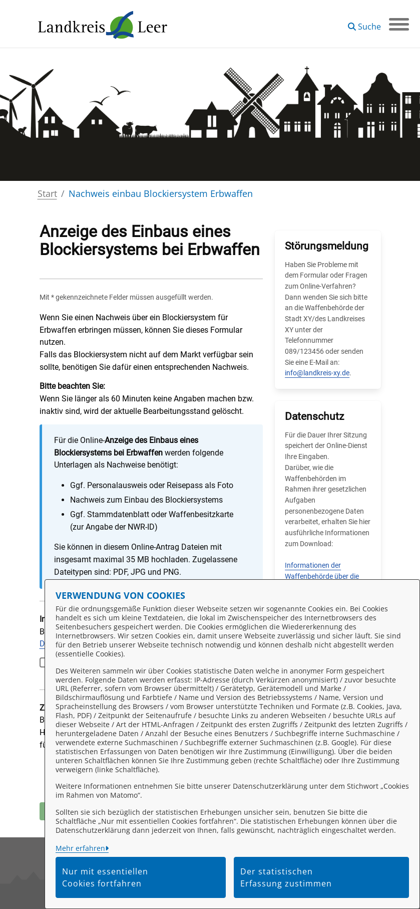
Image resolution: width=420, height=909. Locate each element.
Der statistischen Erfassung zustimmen (286, 877)
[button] (364, 23)
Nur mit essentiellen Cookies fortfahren (105, 877)
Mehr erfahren (80, 848)
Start (47, 193)
